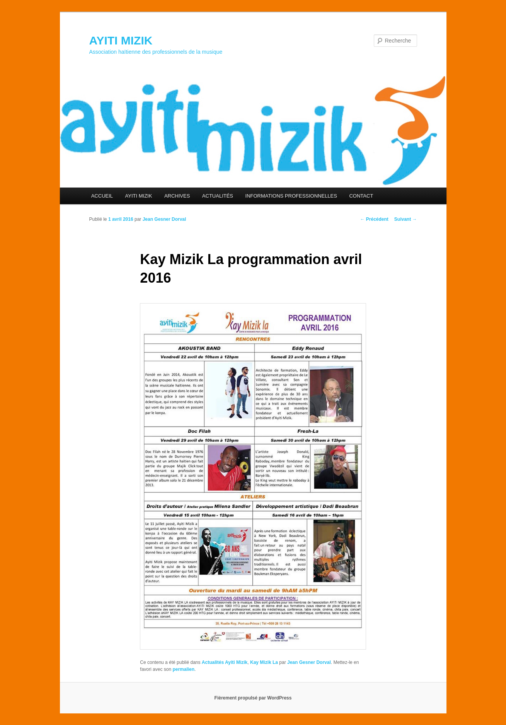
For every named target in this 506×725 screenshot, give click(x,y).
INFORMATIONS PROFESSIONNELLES (291, 196)
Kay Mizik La (264, 662)
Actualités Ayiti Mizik (224, 662)
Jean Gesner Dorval (164, 219)
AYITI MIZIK (121, 40)
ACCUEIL (102, 196)
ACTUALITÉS (217, 196)
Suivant (405, 219)
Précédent (374, 219)
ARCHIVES (177, 196)
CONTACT (361, 196)
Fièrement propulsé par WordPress (253, 698)
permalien (183, 669)
